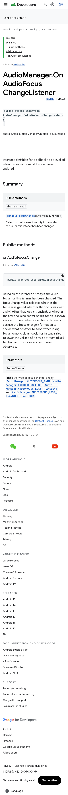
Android (7, 465)
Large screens (11, 560)
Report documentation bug (18, 694)
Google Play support (14, 700)
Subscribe (49, 780)
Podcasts (8, 500)
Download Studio (13, 667)
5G (5, 545)
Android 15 (9, 599)
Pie (4, 634)
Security (7, 477)
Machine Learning (13, 521)
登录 (61, 4)
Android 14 (9, 605)
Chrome (7, 735)
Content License (44, 421)
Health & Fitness (12, 527)
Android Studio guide (15, 649)
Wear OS (8, 566)
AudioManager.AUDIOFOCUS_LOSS (33, 383)
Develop (33, 29)
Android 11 (9, 622)
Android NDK (10, 673)
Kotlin (50, 99)
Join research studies (15, 706)
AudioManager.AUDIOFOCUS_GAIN (28, 381)
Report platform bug (14, 688)
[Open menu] (5, 4)
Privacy (7, 539)
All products (10, 752)
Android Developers (13, 29)
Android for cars (12, 578)
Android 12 (9, 616)
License (19, 765)
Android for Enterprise (15, 471)
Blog (5, 494)
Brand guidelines (37, 765)
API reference (15, 18)
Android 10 (9, 628)
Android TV (9, 584)
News (6, 489)
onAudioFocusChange (21, 215)
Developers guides (13, 655)
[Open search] (45, 4)
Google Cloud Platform (16, 746)
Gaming (8, 516)
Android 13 (9, 611)
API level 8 (19, 64)
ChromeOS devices (14, 572)
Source (7, 483)
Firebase (8, 741)
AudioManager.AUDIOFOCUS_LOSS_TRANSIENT (31, 386)
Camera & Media (12, 533)
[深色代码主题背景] (63, 276)
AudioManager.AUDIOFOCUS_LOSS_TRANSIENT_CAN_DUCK (31, 394)
